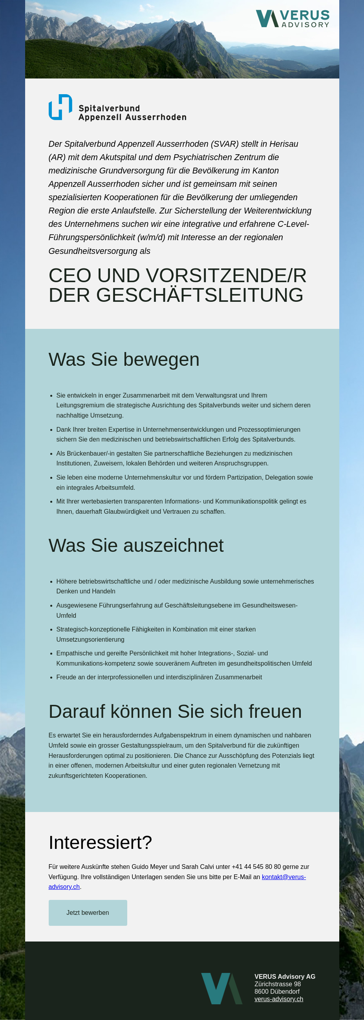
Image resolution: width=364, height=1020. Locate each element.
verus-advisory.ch (278, 999)
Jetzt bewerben (87, 912)
